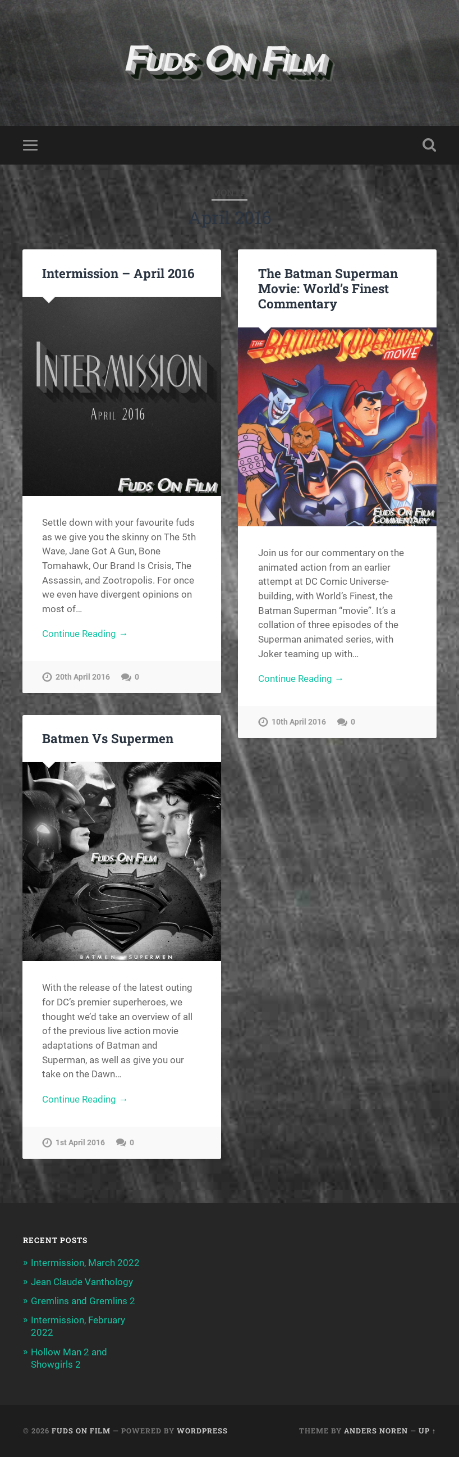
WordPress (202, 1430)
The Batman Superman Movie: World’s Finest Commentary (328, 288)
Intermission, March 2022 (85, 1262)
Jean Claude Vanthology (82, 1281)
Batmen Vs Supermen (107, 738)
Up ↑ (427, 1430)
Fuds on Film (81, 1430)
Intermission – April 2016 (118, 273)
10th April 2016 (299, 722)
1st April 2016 (80, 1143)
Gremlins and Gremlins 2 (83, 1300)
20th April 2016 (83, 677)
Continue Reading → (85, 633)
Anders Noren (376, 1430)
